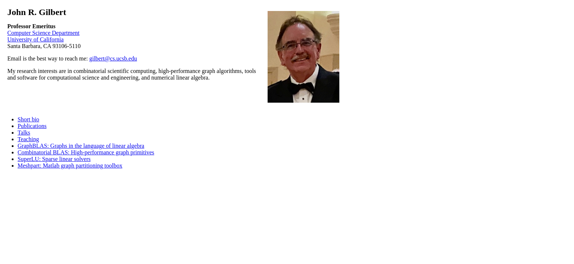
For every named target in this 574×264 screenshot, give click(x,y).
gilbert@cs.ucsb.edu (113, 58)
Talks (24, 132)
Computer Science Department (43, 33)
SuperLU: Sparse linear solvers (54, 159)
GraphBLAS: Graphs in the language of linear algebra (81, 146)
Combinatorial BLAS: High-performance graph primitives (86, 152)
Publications (32, 126)
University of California (35, 39)
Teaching (28, 139)
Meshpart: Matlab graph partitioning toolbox (70, 165)
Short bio (28, 119)
